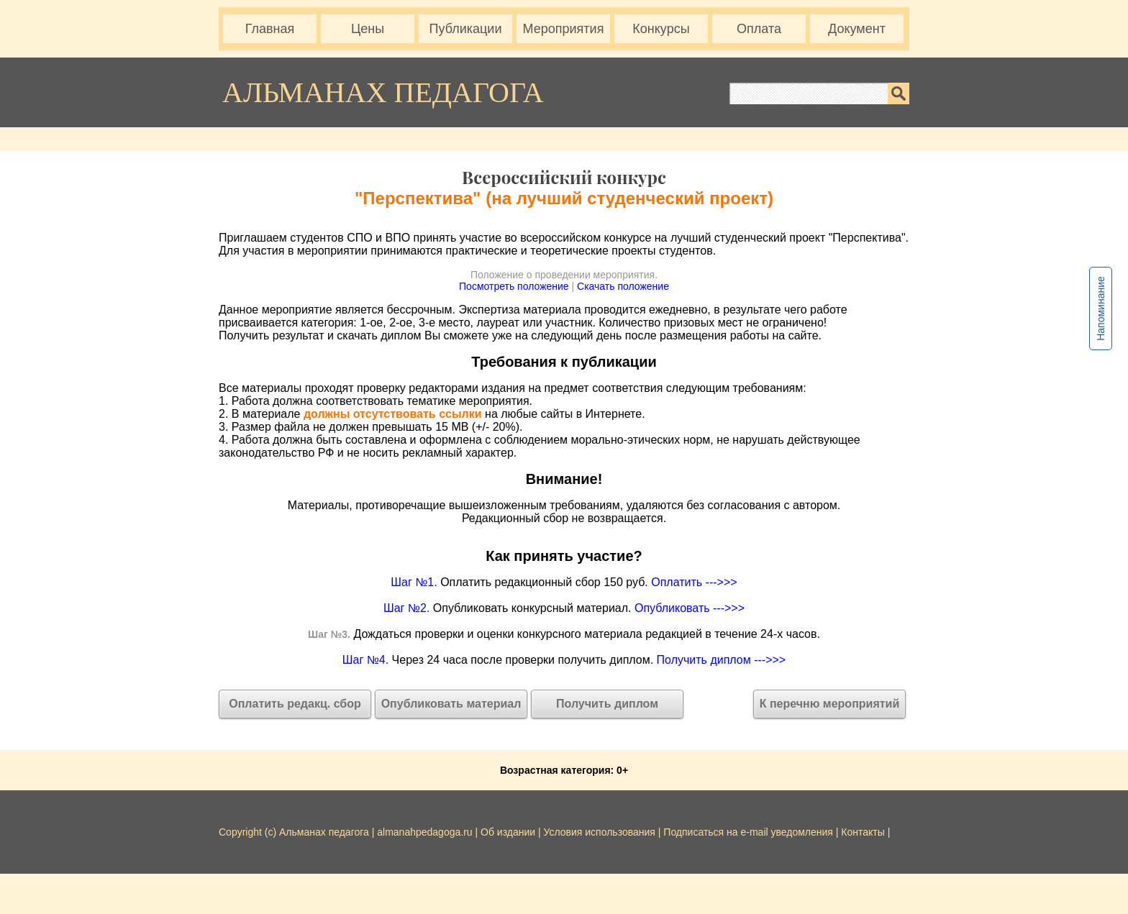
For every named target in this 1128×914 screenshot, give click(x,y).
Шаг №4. (365, 660)
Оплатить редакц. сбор (295, 704)
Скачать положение (623, 286)
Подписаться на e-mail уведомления (748, 832)
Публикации (465, 29)
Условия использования (599, 832)
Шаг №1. (414, 582)
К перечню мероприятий (830, 704)
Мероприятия (563, 29)
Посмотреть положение (514, 286)
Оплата (759, 29)
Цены (367, 29)
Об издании (508, 832)
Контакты (862, 832)
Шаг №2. (406, 608)
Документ (857, 29)
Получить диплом (607, 704)
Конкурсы (660, 29)
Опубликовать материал (451, 704)
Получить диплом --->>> (721, 660)
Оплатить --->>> (694, 582)
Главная (270, 29)
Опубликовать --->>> (689, 608)
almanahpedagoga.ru (426, 832)
